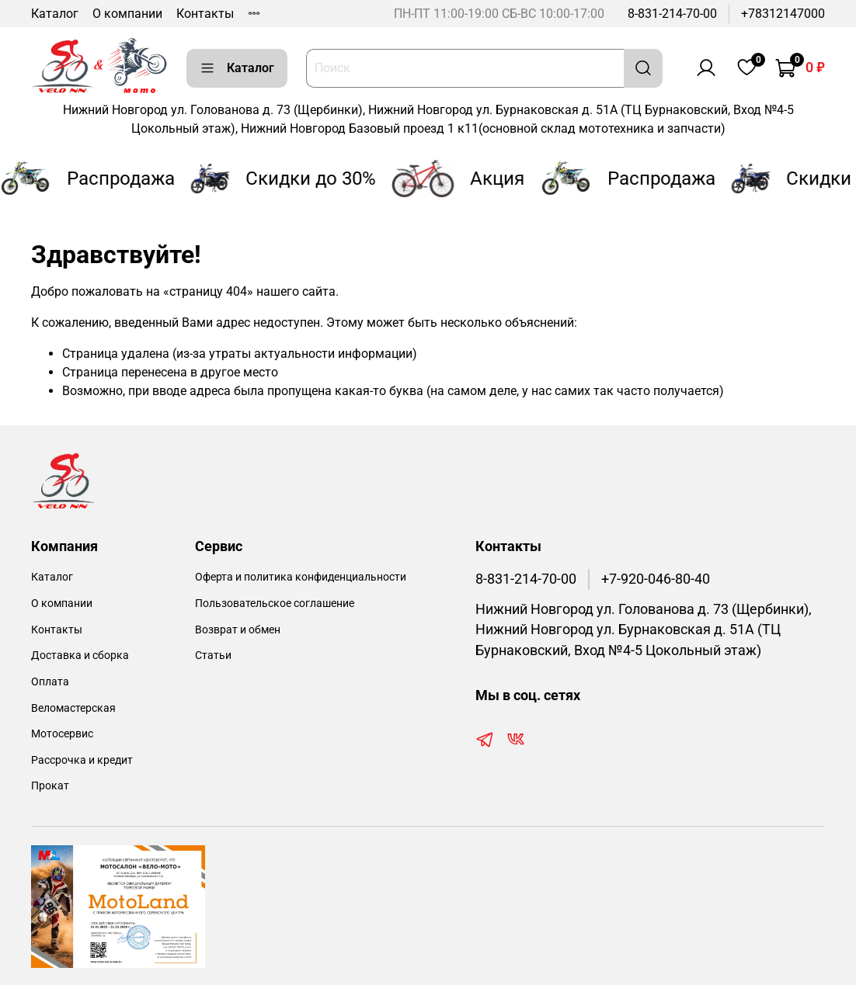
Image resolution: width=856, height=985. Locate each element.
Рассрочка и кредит (82, 760)
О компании (127, 13)
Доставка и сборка (80, 655)
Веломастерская (73, 708)
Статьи (213, 655)
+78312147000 (783, 13)
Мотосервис (62, 733)
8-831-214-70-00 (672, 13)
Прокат (50, 786)
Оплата (50, 681)
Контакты (205, 13)
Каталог (54, 13)
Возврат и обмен (237, 629)
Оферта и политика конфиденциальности (300, 577)
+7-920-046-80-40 (655, 579)
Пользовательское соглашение (274, 603)
